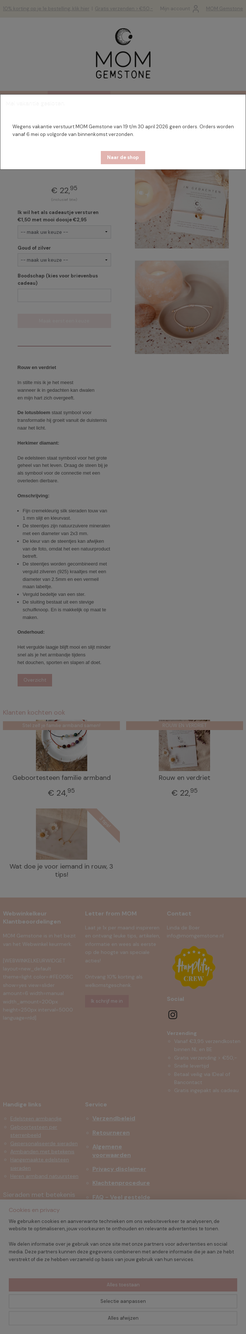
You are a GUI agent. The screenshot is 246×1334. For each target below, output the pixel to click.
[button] (123, 157)
